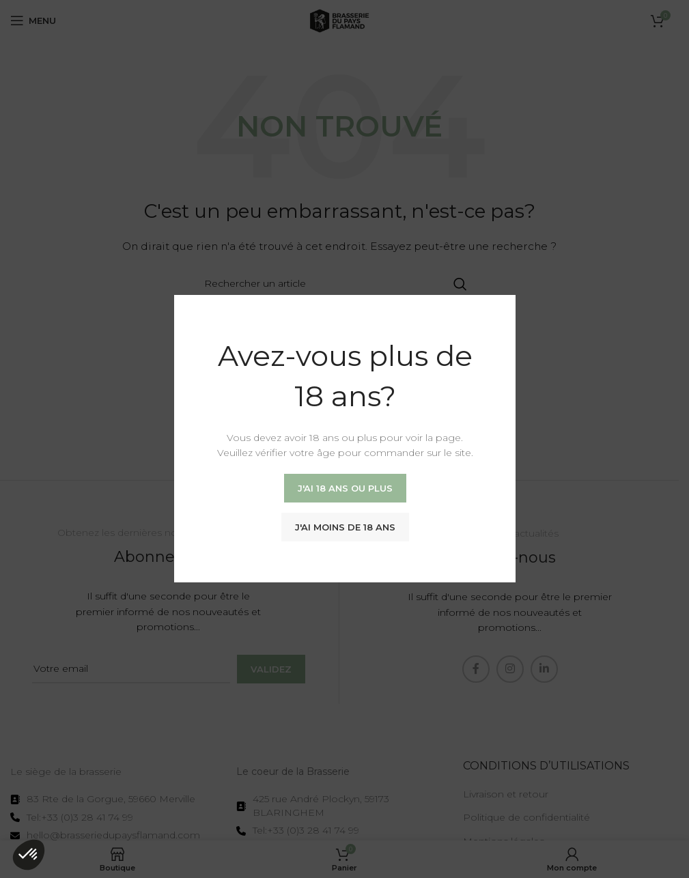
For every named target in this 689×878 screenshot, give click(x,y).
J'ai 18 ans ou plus (344, 488)
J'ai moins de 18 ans (344, 527)
